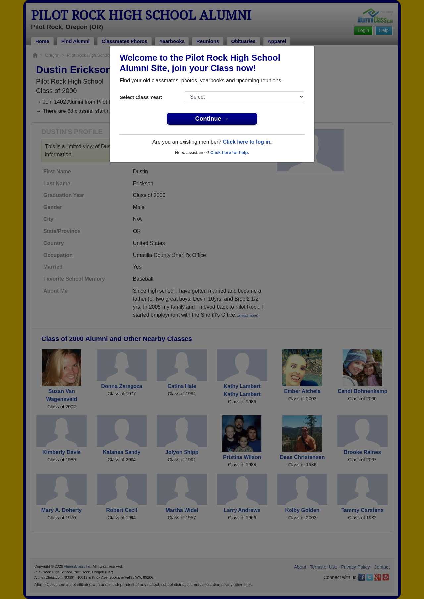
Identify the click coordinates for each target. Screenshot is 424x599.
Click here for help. (229, 152)
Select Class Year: (141, 97)
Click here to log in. (247, 142)
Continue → (212, 118)
